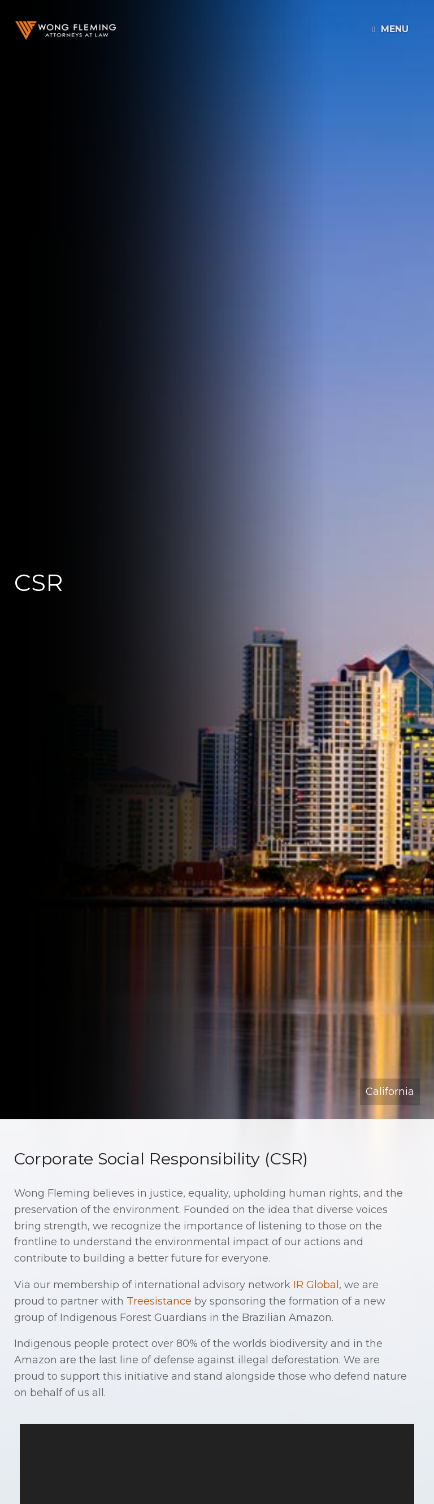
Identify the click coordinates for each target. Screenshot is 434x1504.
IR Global (316, 1285)
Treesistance (159, 1301)
